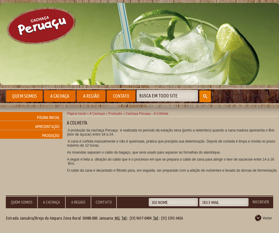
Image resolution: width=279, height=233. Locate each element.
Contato (121, 96)
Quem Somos (24, 96)
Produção (51, 135)
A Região (91, 96)
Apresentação (47, 126)
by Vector (264, 217)
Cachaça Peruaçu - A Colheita (147, 113)
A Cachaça (59, 96)
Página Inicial (48, 117)
